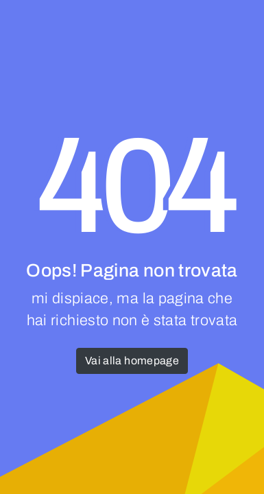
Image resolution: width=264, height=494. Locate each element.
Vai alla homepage (132, 360)
